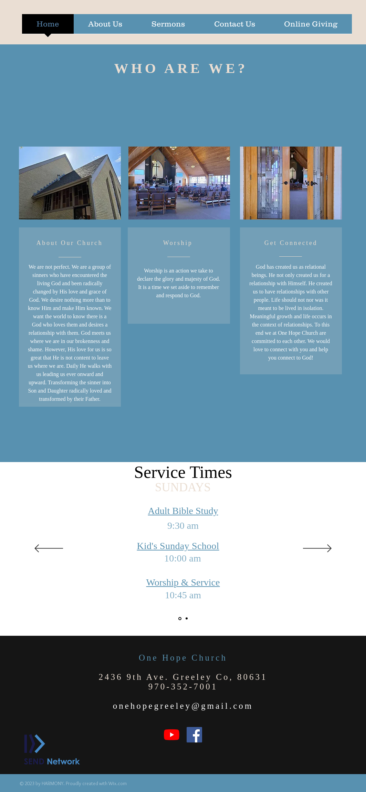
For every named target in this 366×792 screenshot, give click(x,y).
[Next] (317, 549)
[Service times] (179, 618)
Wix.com (117, 783)
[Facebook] (194, 734)
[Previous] (48, 549)
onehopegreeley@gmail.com (183, 705)
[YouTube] (171, 734)
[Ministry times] (187, 619)
